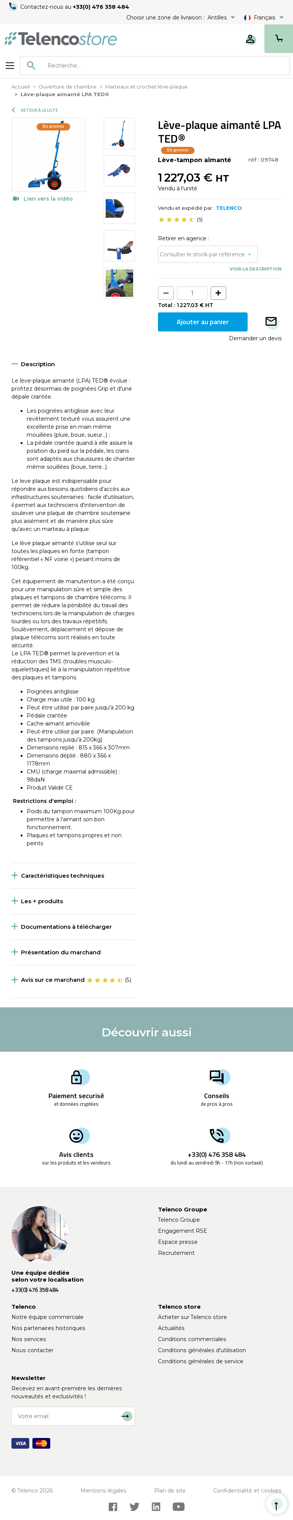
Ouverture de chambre (68, 87)
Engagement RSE (182, 1230)
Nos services (28, 1339)
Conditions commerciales (192, 1339)
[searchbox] (166, 65)
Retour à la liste (35, 110)
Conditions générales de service (200, 1361)
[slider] (176, 219)
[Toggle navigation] (10, 65)
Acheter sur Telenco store (192, 1317)
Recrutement (176, 1253)
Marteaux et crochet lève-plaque (146, 87)
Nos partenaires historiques (48, 1328)
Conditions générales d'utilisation (202, 1350)
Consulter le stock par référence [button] (202, 254)
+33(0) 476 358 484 (101, 6)
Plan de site (170, 1490)
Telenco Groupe (179, 1219)
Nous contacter (32, 1350)
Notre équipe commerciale (47, 1317)
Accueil (20, 87)
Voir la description (256, 269)
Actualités (171, 1328)
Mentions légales (103, 1490)
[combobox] (155, 65)
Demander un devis (255, 338)
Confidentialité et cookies (247, 1490)
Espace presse (178, 1242)
